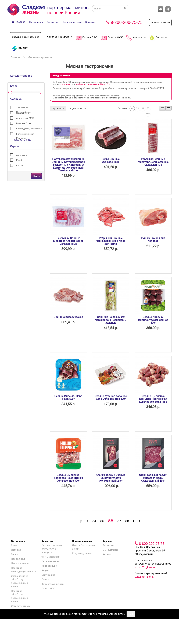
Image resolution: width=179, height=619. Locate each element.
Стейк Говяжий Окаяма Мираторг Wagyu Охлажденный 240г (110, 477)
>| (140, 521)
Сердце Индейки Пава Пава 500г (68, 398)
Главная (15, 57)
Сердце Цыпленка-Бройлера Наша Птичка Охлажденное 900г (68, 477)
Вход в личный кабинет (25, 36)
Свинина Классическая (68, 317)
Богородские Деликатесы (29, 128)
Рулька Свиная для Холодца (153, 240)
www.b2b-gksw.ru (145, 567)
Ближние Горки (23, 123)
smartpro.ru (65, 84)
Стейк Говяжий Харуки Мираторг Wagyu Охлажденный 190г (153, 477)
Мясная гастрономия (40, 57)
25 (137, 108)
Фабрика (16, 99)
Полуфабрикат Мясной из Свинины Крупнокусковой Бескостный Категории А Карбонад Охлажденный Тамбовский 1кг (68, 164)
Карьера (90, 22)
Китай (19, 160)
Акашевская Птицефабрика (23, 108)
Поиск (36, 176)
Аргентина (21, 155)
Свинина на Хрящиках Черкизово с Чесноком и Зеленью (110, 319)
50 (142, 108)
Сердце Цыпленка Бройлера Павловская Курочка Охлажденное (153, 399)
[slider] (10, 92)
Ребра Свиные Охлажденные (111, 160)
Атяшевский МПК (25, 118)
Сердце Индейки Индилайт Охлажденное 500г (153, 319)
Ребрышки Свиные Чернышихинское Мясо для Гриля (110, 241)
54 (94, 521)
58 (127, 521)
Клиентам (52, 22)
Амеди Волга (22, 113)
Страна (15, 146)
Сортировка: (58, 108)
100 (148, 113)
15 (132, 108)
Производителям (71, 22)
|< (81, 521)
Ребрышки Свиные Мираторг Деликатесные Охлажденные (153, 161)
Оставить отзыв (160, 22)
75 (148, 108)
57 (119, 521)
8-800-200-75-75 (126, 22)
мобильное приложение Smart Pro (93, 84)
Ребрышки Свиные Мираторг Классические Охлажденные (68, 241)
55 (102, 521)
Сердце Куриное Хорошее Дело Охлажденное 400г (111, 398)
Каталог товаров (21, 75)
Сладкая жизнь (144, 576)
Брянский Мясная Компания (25, 134)
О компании (36, 22)
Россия (19, 165)
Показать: (123, 108)
